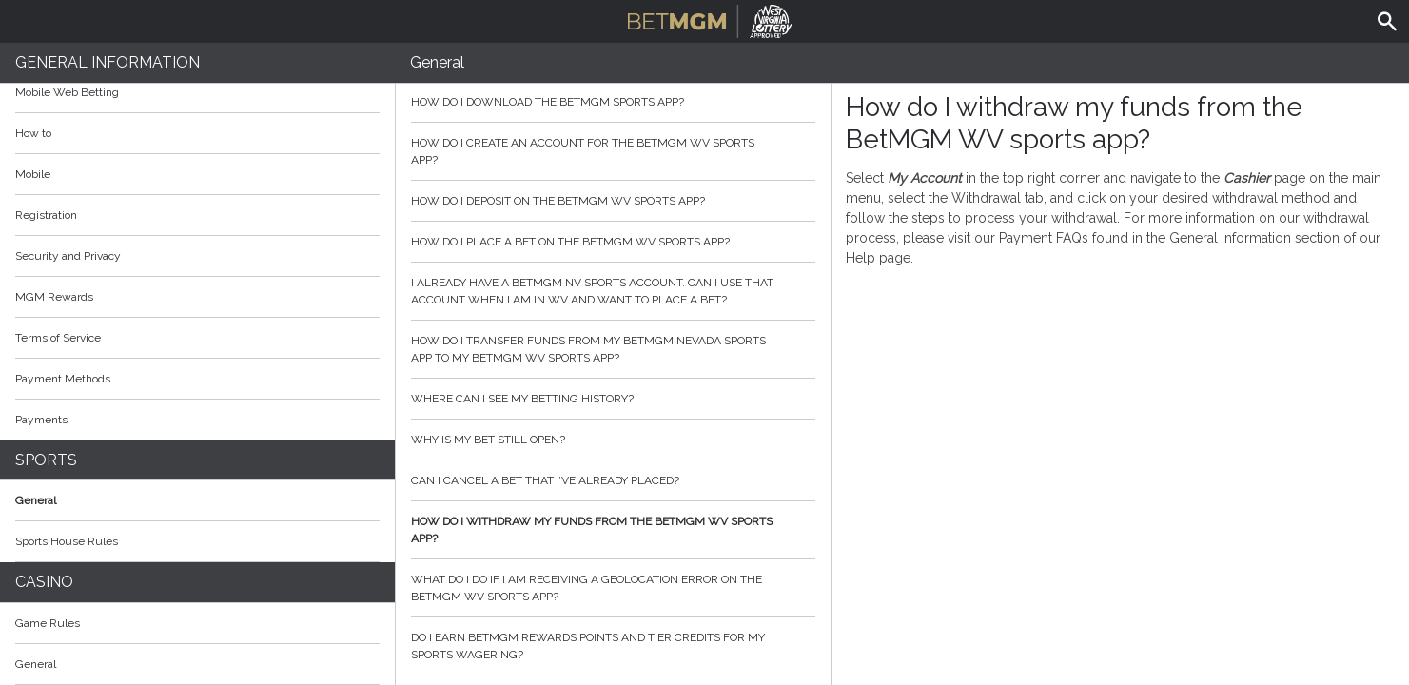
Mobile (32, 174)
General (35, 500)
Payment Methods (197, 378)
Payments (197, 419)
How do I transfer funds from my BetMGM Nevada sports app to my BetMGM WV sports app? (613, 349)
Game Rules (197, 623)
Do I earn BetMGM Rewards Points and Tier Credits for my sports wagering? (613, 646)
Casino (44, 582)
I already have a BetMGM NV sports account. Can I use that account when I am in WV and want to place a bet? (613, 291)
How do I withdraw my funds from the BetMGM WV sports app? (613, 530)
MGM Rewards (54, 296)
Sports (46, 460)
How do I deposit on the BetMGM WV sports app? (613, 200)
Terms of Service (197, 337)
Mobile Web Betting (67, 92)
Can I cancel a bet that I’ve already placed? (613, 480)
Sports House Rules (66, 541)
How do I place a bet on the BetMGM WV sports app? (613, 241)
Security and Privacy (68, 256)
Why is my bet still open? (613, 439)
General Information (107, 62)
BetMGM (710, 19)
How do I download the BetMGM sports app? (613, 101)
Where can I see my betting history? (613, 398)
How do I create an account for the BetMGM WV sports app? (613, 151)
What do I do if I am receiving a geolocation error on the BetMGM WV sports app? (613, 588)
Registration (46, 215)
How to (197, 133)
